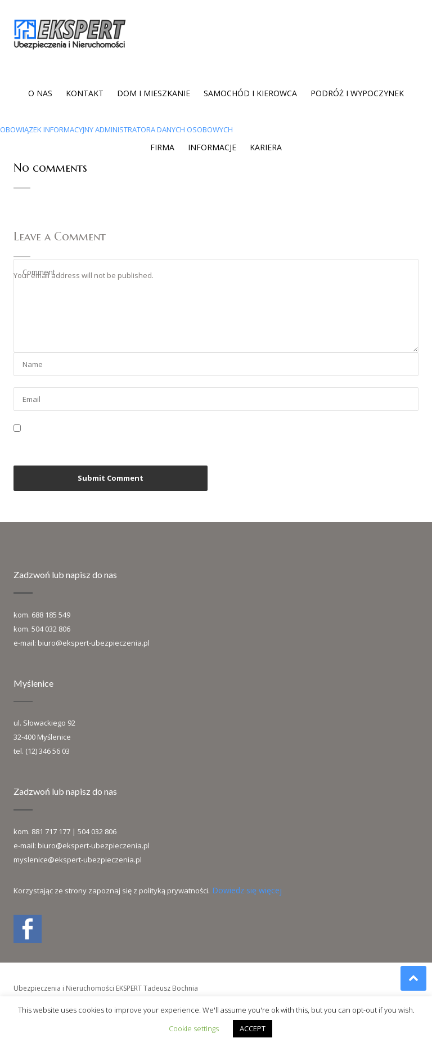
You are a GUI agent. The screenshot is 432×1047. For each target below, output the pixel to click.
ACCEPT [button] (253, 1028)
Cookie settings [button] (194, 1028)
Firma (162, 147)
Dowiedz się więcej (247, 890)
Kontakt (85, 93)
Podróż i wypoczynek (357, 93)
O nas (40, 93)
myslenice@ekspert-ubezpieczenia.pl (78, 859)
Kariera (266, 147)
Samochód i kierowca (250, 93)
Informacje (212, 147)
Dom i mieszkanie (153, 93)
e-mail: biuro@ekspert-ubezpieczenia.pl (82, 643)
